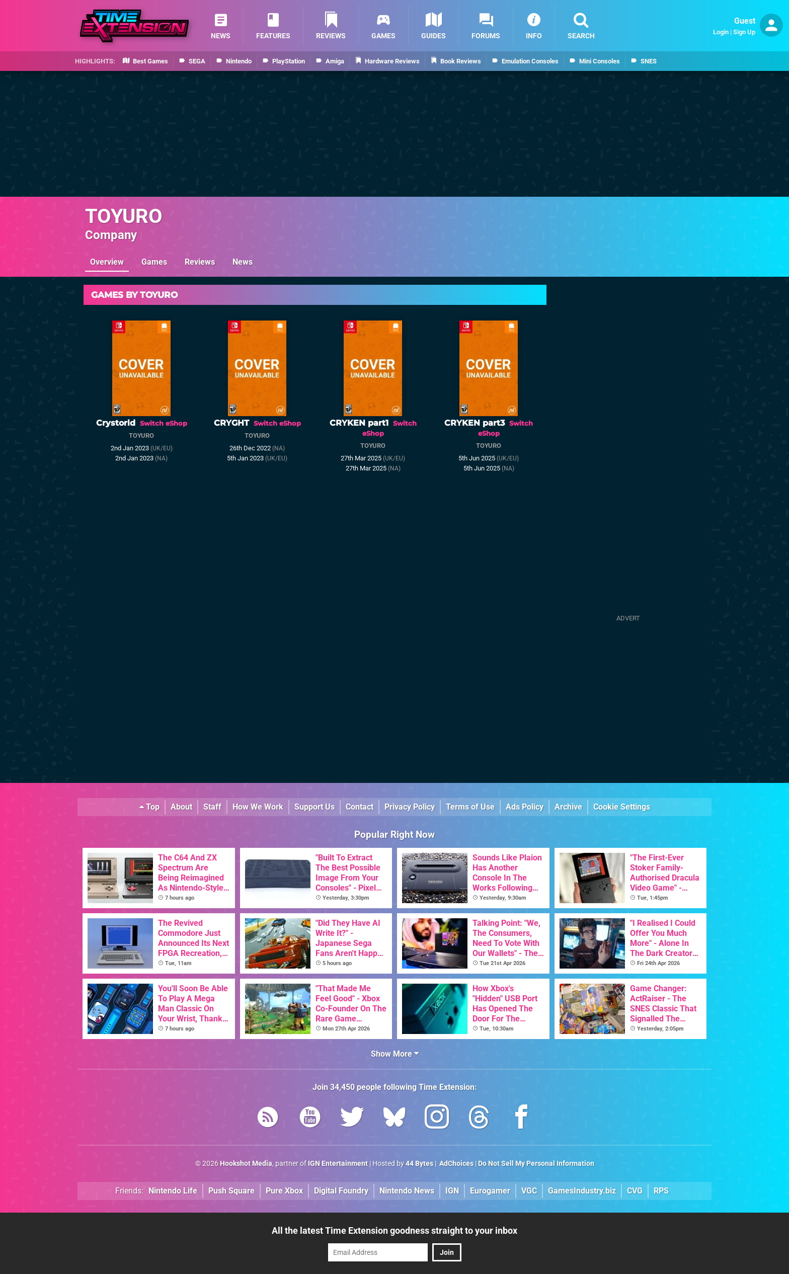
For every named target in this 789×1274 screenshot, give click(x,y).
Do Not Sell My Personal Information (536, 1163)
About (181, 807)
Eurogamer (490, 1191)
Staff (212, 807)
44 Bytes (419, 1163)
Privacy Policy (409, 807)
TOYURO (124, 216)
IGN (452, 1191)
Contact (359, 807)
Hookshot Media (246, 1163)
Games (154, 262)
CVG (635, 1191)
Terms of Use (470, 807)
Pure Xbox (284, 1191)
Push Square (231, 1191)
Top (149, 807)
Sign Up (744, 32)
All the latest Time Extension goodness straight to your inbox (394, 1230)
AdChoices (456, 1163)
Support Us (314, 807)
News (242, 262)
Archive (568, 807)
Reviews (200, 262)
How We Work (257, 807)
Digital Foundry (341, 1191)
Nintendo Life (172, 1191)
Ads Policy (524, 807)
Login (721, 32)
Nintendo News (406, 1191)
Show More (395, 1054)
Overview (107, 262)
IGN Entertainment (338, 1163)
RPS (661, 1191)
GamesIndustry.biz (582, 1191)
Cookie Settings (621, 807)
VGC (529, 1191)
